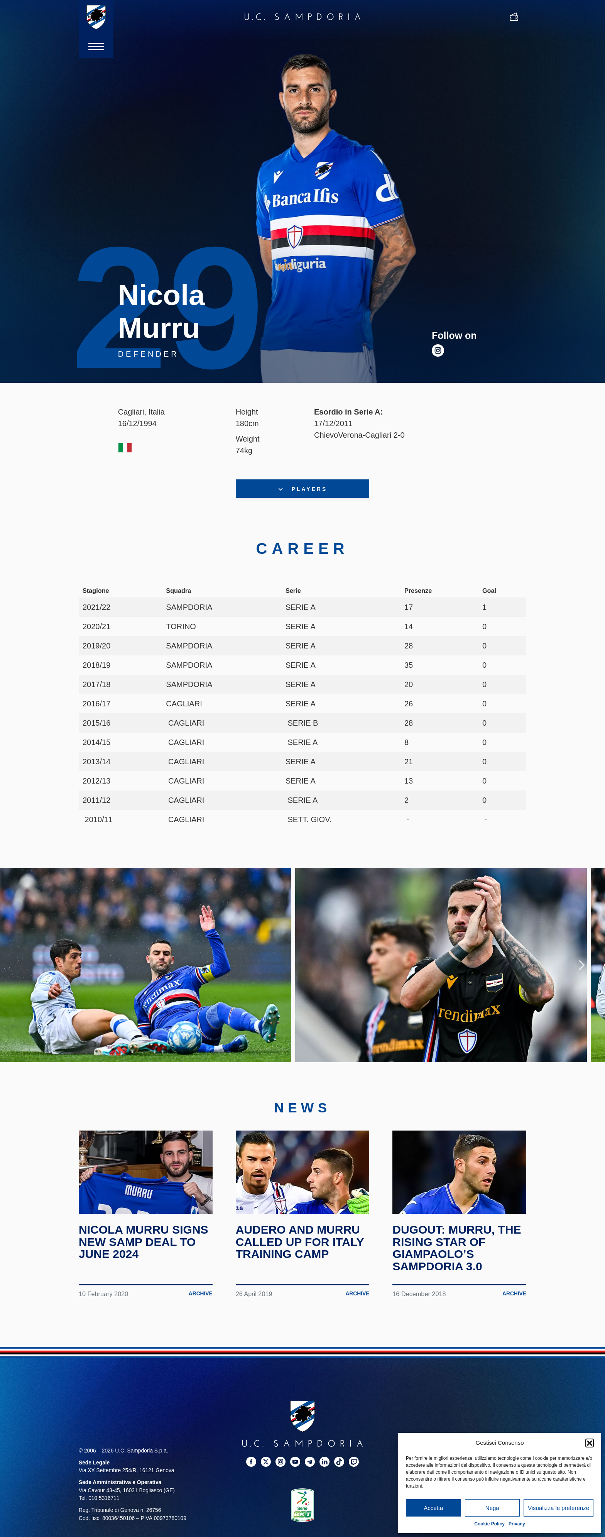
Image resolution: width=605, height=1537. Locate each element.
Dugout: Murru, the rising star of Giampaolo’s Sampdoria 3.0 (456, 1248)
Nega (492, 1508)
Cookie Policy (489, 1524)
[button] (589, 1443)
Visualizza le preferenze (558, 1508)
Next (582, 965)
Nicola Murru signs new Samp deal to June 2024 (143, 1241)
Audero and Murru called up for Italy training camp (300, 1241)
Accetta (433, 1508)
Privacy (517, 1524)
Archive (201, 1294)
